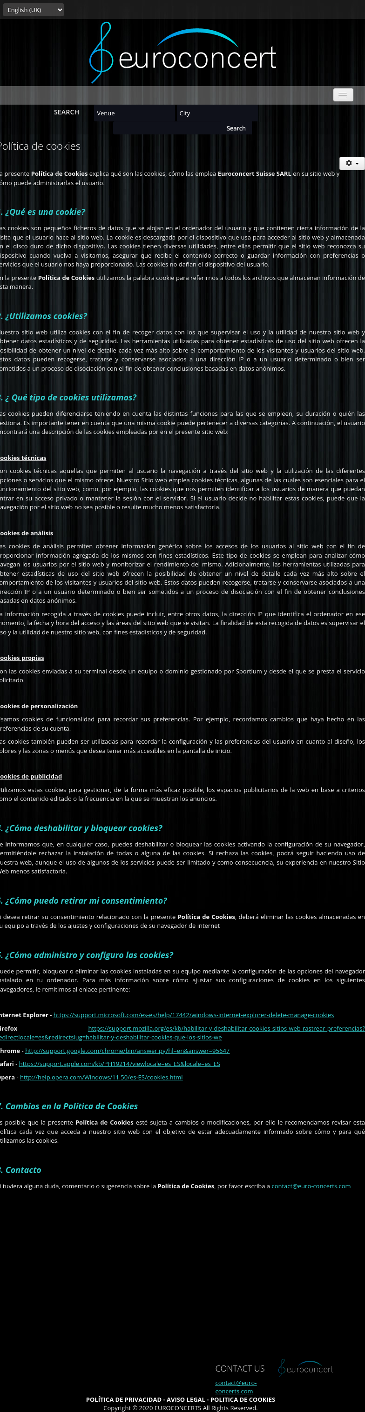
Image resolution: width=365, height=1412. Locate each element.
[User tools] (352, 163)
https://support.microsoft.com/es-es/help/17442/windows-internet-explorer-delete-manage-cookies (194, 1015)
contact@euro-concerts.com (311, 1186)
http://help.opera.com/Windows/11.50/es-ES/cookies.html (101, 1077)
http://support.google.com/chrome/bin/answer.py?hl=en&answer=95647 (127, 1050)
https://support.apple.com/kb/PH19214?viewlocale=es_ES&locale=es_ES (119, 1063)
